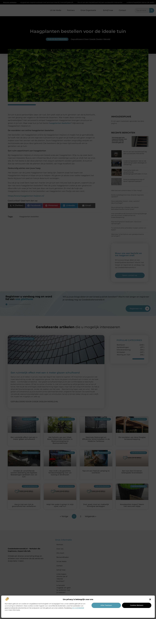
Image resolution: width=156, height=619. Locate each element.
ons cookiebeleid (78, 608)
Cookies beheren (136, 605)
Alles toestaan (106, 605)
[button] (150, 599)
